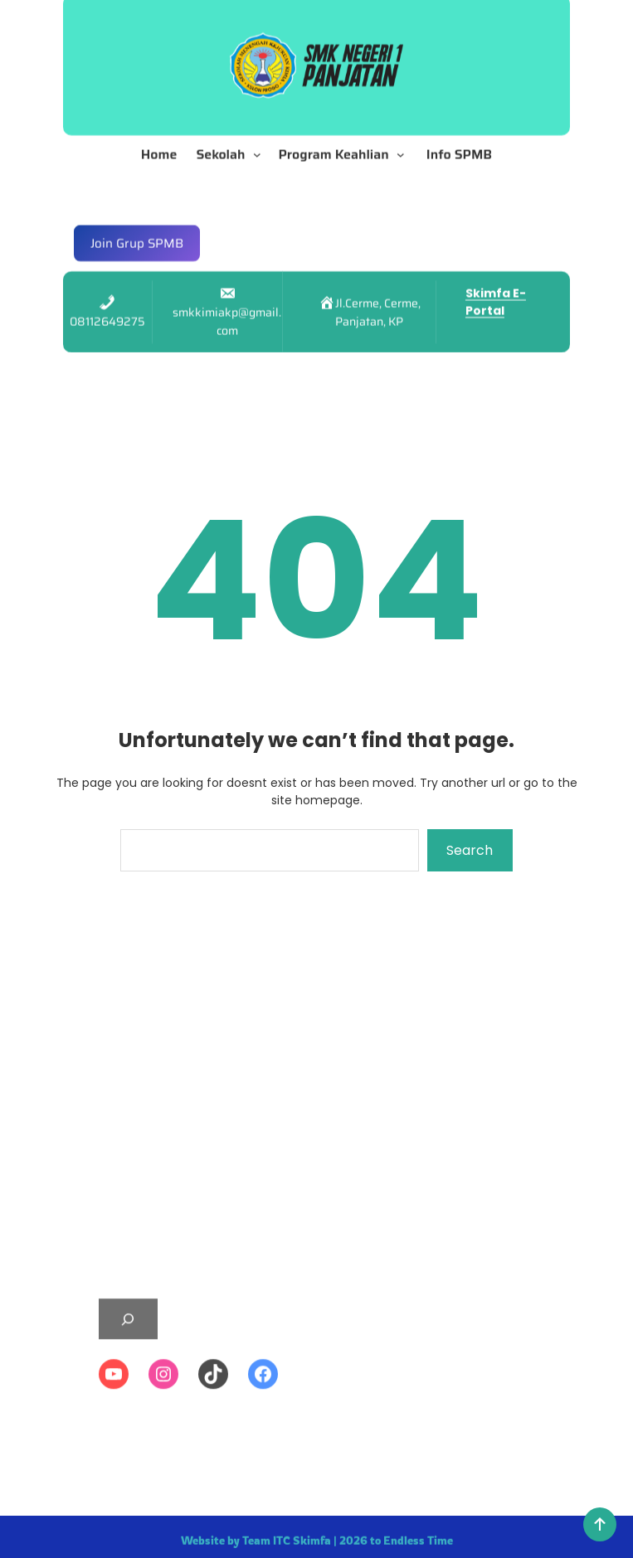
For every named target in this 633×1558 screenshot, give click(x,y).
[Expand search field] (128, 1432)
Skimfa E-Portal (495, 288)
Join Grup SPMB (136, 229)
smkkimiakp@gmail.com (227, 307)
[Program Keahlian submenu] (404, 140)
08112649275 (107, 307)
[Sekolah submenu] (260, 140)
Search (469, 850)
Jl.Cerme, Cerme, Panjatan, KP (378, 298)
